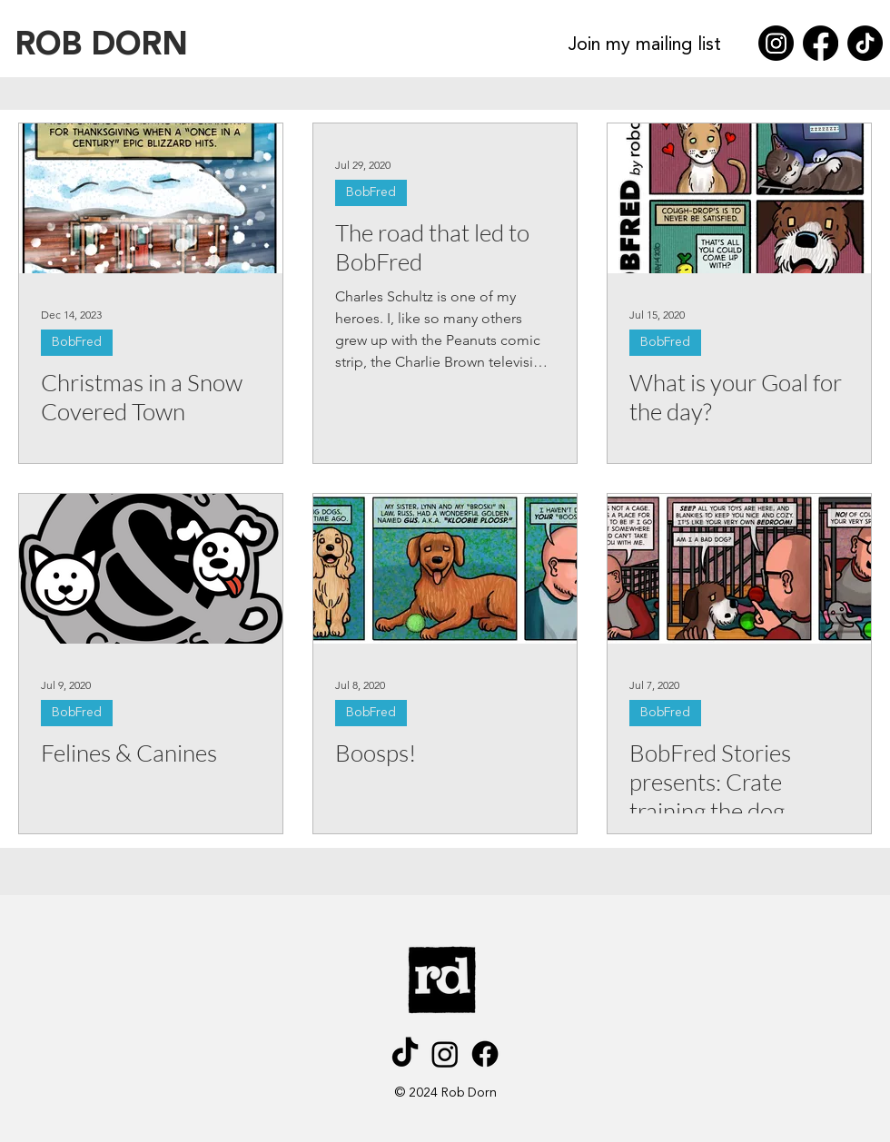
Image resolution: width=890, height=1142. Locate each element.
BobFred (77, 342)
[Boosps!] (445, 569)
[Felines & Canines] (150, 569)
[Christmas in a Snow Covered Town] (150, 198)
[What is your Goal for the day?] (739, 198)
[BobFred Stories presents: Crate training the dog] (739, 569)
